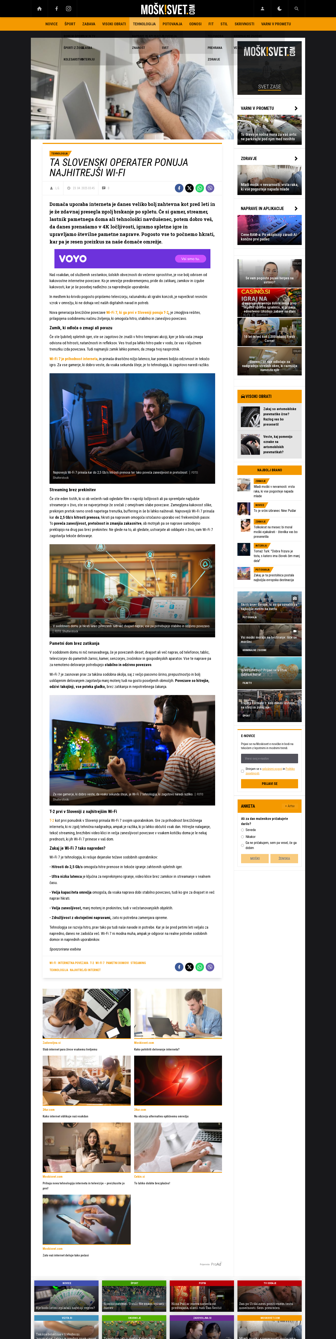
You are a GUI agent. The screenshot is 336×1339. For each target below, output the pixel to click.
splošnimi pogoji (272, 769)
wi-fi (53, 963)
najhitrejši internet (85, 970)
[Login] (262, 8)
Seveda (251, 830)
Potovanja (172, 24)
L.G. (58, 188)
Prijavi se (270, 784)
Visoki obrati (114, 24)
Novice (51, 24)
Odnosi (195, 24)
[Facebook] (56, 8)
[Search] (296, 8)
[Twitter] (189, 188)
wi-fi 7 (100, 963)
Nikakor (251, 837)
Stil (224, 24)
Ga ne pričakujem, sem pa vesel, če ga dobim (271, 845)
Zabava (88, 24)
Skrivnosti (244, 24)
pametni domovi (117, 963)
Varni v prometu (276, 24)
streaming (138, 963)
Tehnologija (144, 24)
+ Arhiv (290, 806)
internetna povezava (73, 963)
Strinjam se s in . (270, 771)
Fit (211, 24)
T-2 (52, 820)
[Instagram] (68, 8)
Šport (69, 24)
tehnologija (59, 970)
